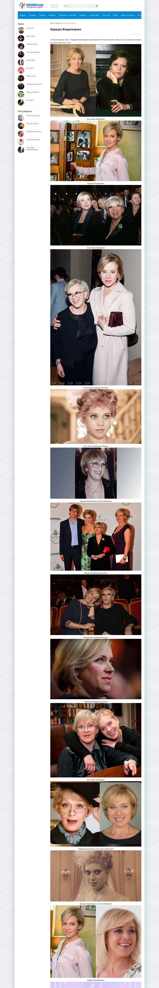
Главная (22, 15)
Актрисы (141, 15)
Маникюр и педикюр (67, 15)
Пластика (106, 15)
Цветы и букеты (127, 15)
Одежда (82, 15)
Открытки (152, 15)
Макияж (42, 15)
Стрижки (32, 15)
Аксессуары (94, 15)
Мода (115, 15)
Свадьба (52, 15)
